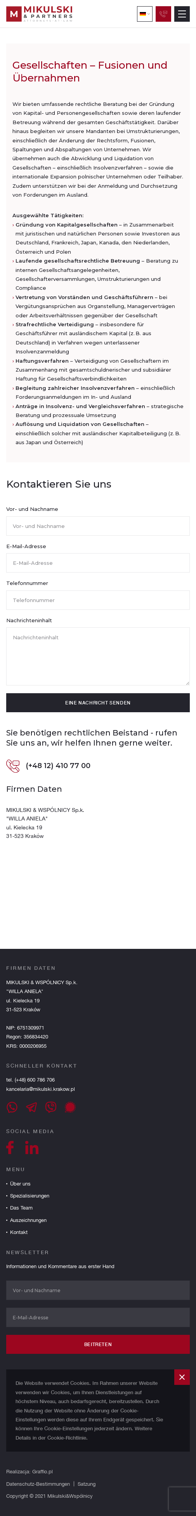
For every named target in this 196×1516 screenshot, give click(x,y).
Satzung (86, 1484)
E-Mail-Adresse (26, 550)
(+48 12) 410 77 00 (48, 769)
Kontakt (19, 1232)
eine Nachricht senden (98, 707)
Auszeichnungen (28, 1220)
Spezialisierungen (29, 1196)
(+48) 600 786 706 (34, 1080)
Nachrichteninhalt (29, 624)
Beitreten (98, 1344)
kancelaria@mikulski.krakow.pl (40, 1089)
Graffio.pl (42, 1471)
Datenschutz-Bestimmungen (38, 1484)
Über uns (20, 1184)
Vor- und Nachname (32, 513)
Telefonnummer (27, 587)
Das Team (21, 1208)
